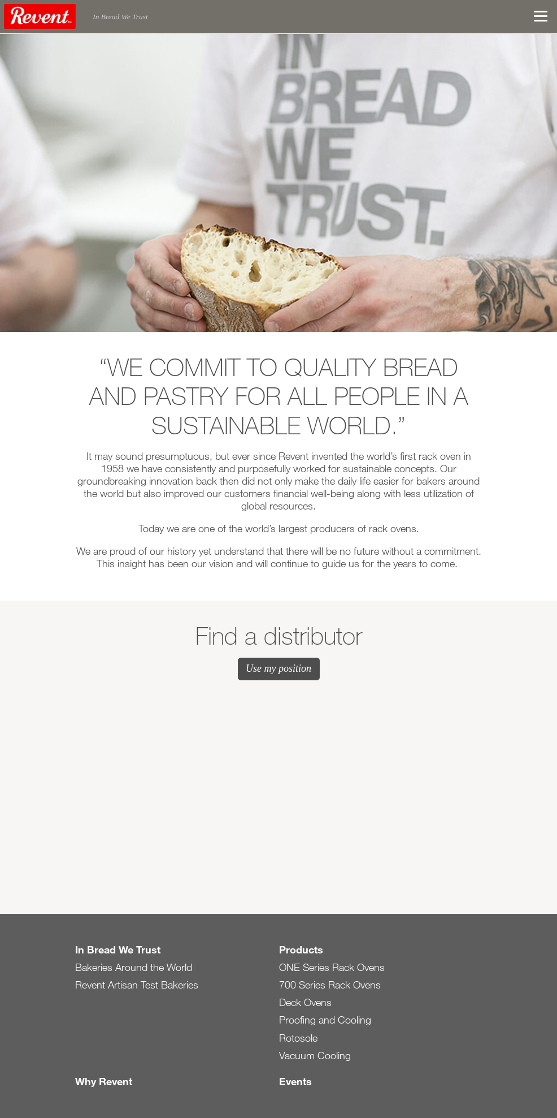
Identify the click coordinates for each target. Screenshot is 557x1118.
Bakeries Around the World (133, 967)
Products (301, 949)
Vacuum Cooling (315, 1055)
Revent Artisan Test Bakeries (136, 984)
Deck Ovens (305, 1002)
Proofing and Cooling (325, 1019)
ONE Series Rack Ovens (332, 967)
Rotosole (298, 1037)
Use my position (278, 668)
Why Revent (103, 1081)
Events (295, 1081)
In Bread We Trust (117, 949)
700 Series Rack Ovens (330, 984)
